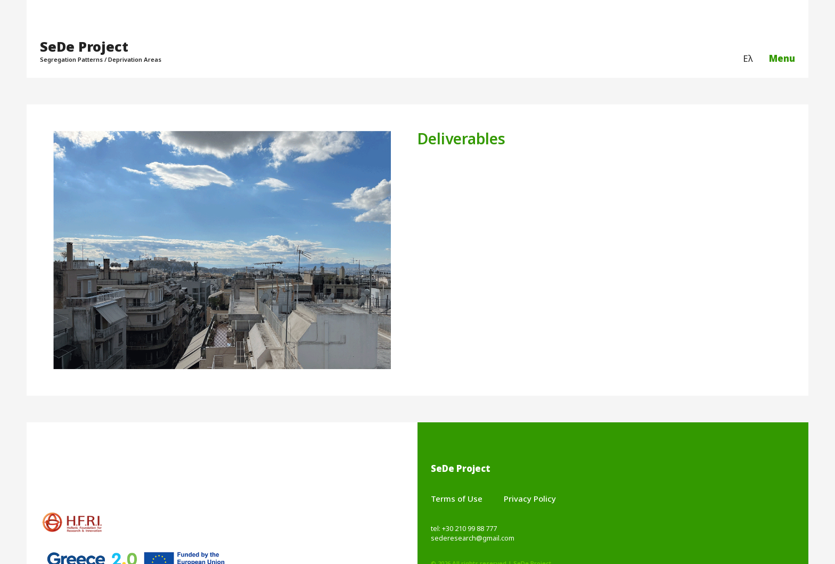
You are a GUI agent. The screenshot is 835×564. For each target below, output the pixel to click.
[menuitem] (748, 59)
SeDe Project (84, 46)
